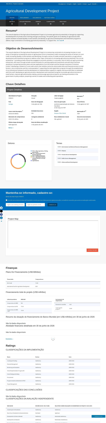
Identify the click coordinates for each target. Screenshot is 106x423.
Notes (10, 128)
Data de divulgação (37, 102)
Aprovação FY (81, 111)
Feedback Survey (98, 416)
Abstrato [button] (12, 23)
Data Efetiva (81, 102)
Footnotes (9, 339)
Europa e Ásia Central (60, 113)
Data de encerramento (84, 117)
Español (79, 4)
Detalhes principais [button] (25, 23)
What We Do (9, 3)
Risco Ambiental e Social (61, 117)
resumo (12, 17)
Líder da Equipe (58, 96)
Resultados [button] (63, 23)
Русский (94, 4)
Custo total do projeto (16, 111)
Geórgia (11, 104)
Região (56, 111)
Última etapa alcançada (16, 122)
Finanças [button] (38, 23)
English (74, 4)
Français (85, 4)
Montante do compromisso (17, 117)
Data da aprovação (60, 102)
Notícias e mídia (49, 17)
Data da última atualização (39, 122)
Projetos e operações (18, 3)
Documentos (37, 17)
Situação (34, 96)
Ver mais (60, 40)
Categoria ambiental (37, 117)
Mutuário (80, 96)
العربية (89, 4)
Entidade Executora (37, 111)
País (10, 102)
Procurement (24, 17)
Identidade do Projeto (15, 96)
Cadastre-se (52, 204)
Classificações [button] (50, 23)
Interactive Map (92, 250)
